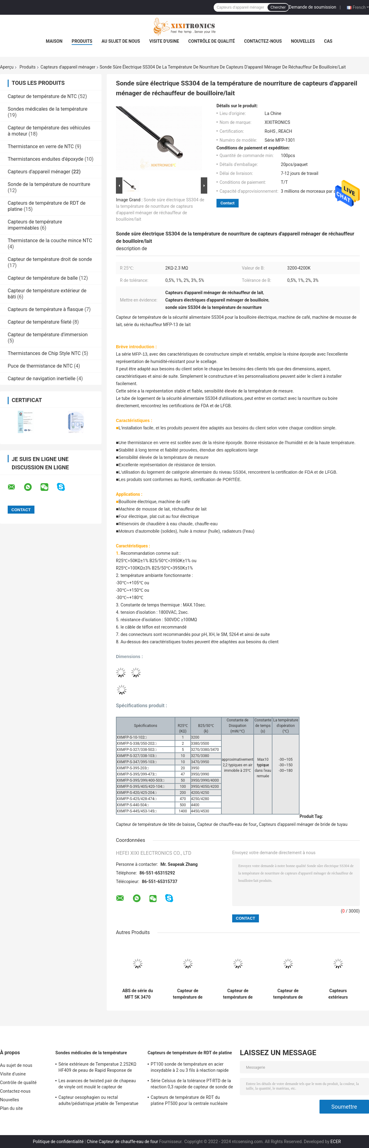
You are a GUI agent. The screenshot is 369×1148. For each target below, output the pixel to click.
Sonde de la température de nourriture (49, 184)
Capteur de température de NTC (42, 96)
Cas (328, 41)
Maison (54, 41)
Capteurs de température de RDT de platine (190, 1052)
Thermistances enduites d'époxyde (45, 159)
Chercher (278, 7)
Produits (82, 41)
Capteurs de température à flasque (45, 309)
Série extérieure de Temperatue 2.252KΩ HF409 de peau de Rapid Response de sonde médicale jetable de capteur (97, 1068)
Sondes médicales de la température (47, 109)
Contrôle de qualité (211, 41)
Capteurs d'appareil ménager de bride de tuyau (303, 824)
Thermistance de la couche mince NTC (50, 240)
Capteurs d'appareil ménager (68, 67)
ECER (336, 1141)
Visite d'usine (164, 41)
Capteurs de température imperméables (35, 225)
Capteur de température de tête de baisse (155, 824)
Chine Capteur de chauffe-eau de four (122, 1141)
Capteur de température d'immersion (48, 334)
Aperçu (7, 67)
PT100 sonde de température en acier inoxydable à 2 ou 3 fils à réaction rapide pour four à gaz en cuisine (190, 1068)
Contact (227, 203)
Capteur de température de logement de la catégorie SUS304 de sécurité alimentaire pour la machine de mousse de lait (188, 994)
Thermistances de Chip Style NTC (44, 353)
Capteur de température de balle (43, 278)
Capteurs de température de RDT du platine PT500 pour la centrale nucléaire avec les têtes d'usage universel (189, 1101)
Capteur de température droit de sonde (50, 259)
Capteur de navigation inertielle (41, 378)
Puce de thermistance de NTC (40, 366)
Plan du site (11, 1108)
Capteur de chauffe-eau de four (226, 824)
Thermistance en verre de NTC (41, 146)
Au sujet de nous (120, 41)
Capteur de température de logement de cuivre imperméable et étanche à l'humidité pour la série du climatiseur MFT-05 (237, 994)
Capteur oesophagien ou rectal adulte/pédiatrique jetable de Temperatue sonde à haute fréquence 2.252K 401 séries (98, 1101)
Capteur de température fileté (39, 322)
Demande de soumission (312, 7)
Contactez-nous (263, 41)
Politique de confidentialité (58, 1141)
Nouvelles (303, 41)
